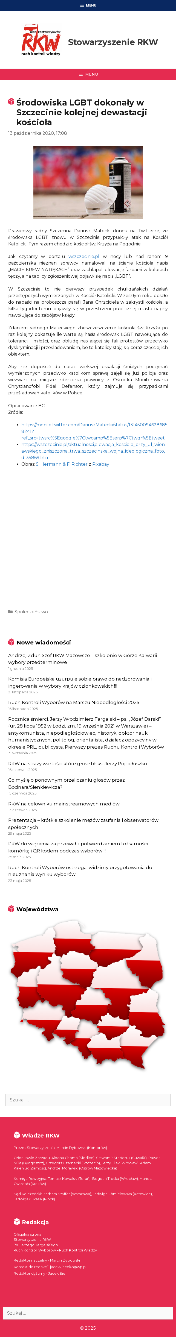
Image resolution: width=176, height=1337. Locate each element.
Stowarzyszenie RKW (113, 42)
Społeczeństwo (31, 611)
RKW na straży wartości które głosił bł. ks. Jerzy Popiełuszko (77, 763)
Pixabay (100, 464)
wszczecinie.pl (83, 256)
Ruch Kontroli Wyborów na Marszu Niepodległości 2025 (73, 702)
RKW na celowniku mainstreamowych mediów (64, 804)
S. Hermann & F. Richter (62, 464)
